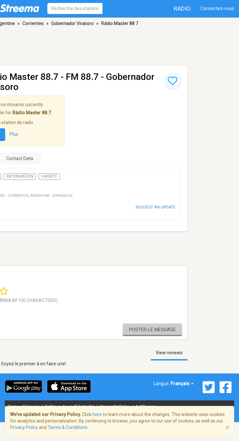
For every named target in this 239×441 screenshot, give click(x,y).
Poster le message (152, 330)
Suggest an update (155, 207)
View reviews (169, 352)
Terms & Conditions (68, 427)
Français (182, 383)
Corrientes (33, 23)
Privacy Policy (24, 427)
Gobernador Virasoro (72, 23)
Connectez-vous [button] (217, 8)
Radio (182, 8)
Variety (49, 176)
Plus (13, 134)
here (97, 414)
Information (19, 176)
